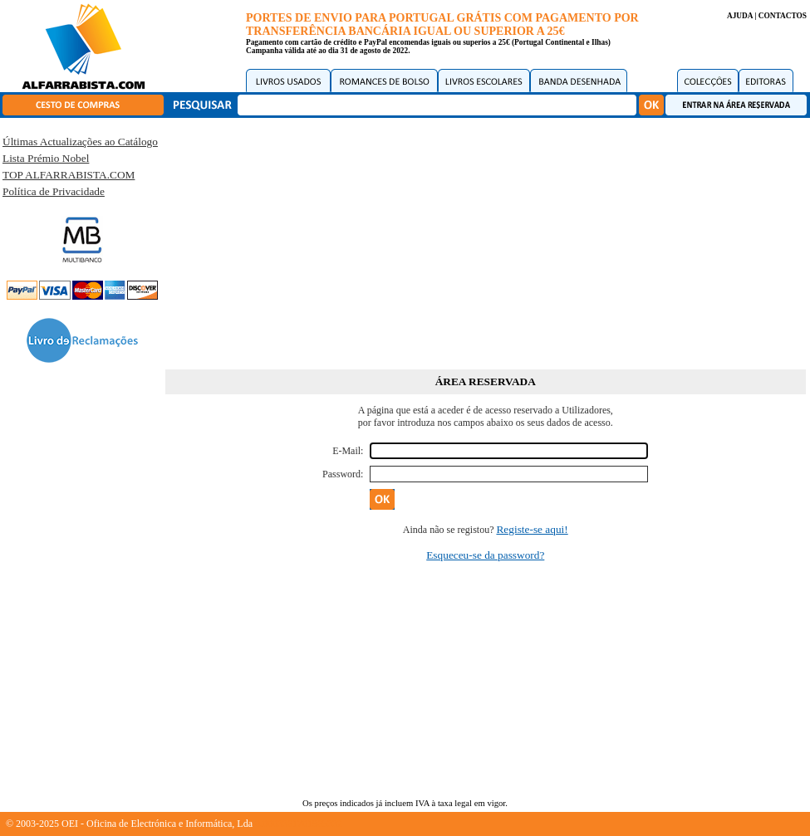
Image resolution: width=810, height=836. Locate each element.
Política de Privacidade (53, 191)
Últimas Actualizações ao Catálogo (80, 141)
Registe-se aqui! (531, 529)
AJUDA (740, 16)
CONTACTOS (782, 16)
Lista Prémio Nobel (45, 158)
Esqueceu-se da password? (485, 555)
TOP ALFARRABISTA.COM (68, 175)
